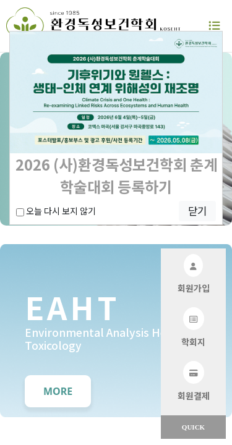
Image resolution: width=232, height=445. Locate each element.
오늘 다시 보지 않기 (56, 211)
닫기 (197, 210)
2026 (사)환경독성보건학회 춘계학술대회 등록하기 (116, 175)
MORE (57, 391)
